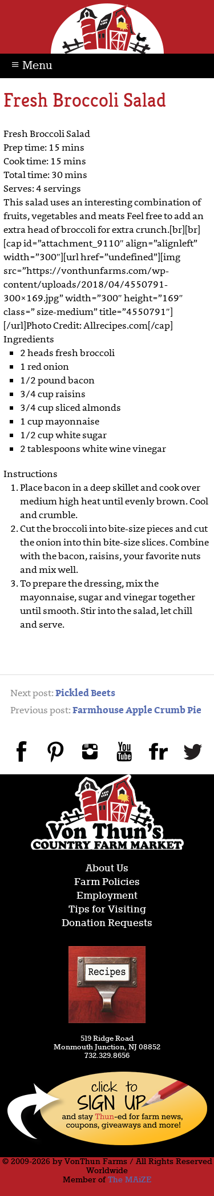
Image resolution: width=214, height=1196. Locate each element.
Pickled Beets (85, 693)
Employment (107, 896)
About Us (107, 868)
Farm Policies (107, 882)
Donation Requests (107, 923)
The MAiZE (129, 1180)
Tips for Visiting (107, 909)
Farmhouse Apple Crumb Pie (136, 711)
